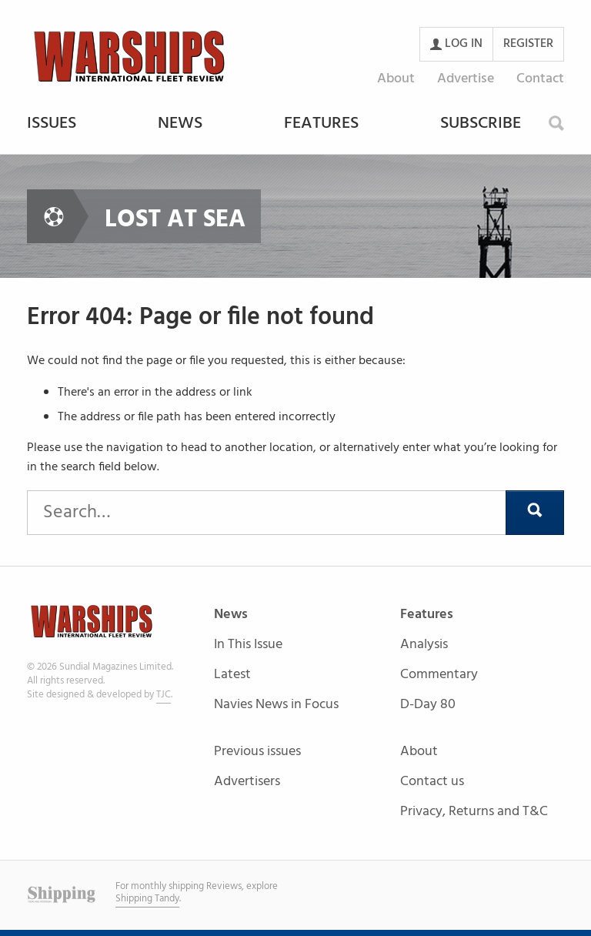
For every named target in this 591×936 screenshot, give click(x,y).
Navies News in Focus (276, 704)
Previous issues (257, 752)
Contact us (432, 782)
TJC (163, 695)
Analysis (424, 645)
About (396, 79)
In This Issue (248, 645)
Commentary (439, 675)
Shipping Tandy (147, 899)
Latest (232, 675)
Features (321, 124)
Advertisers (247, 781)
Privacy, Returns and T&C (474, 811)
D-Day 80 (428, 704)
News (180, 124)
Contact (540, 79)
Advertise (465, 79)
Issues (51, 124)
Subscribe (480, 124)
